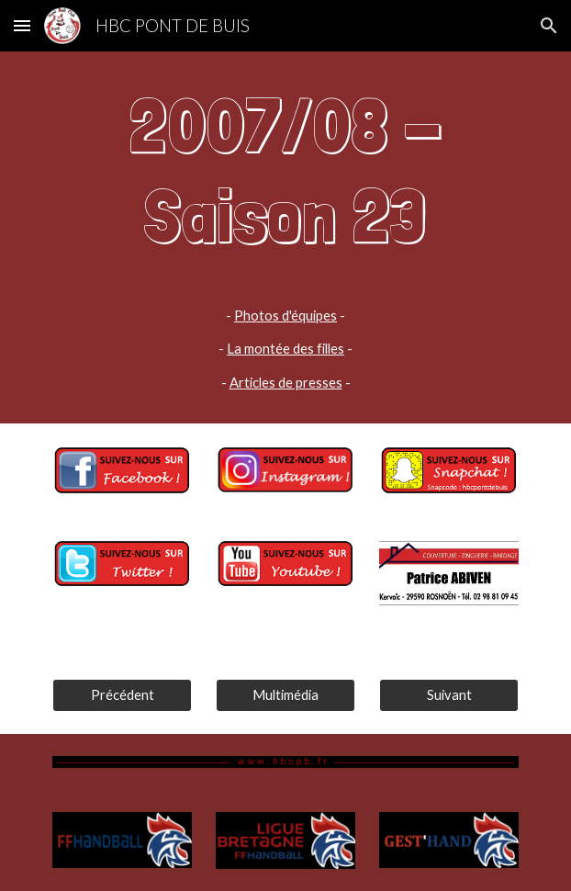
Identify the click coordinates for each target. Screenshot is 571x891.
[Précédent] (121, 694)
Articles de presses (286, 382)
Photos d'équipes (285, 315)
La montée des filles (285, 348)
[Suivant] (448, 694)
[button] (22, 25)
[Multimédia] (285, 694)
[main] (285, 237)
